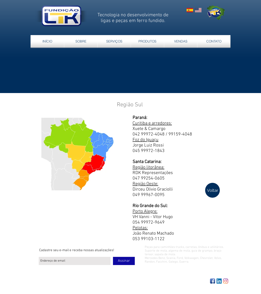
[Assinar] (124, 261)
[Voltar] (212, 190)
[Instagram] (225, 281)
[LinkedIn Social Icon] (219, 281)
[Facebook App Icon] (212, 281)
